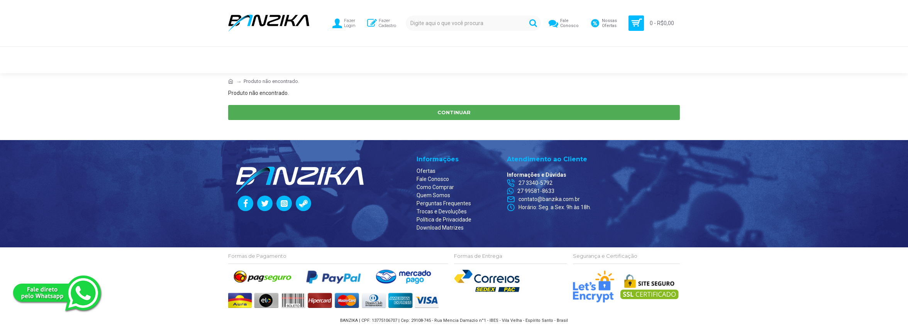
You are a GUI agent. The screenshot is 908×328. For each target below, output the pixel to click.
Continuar (454, 112)
